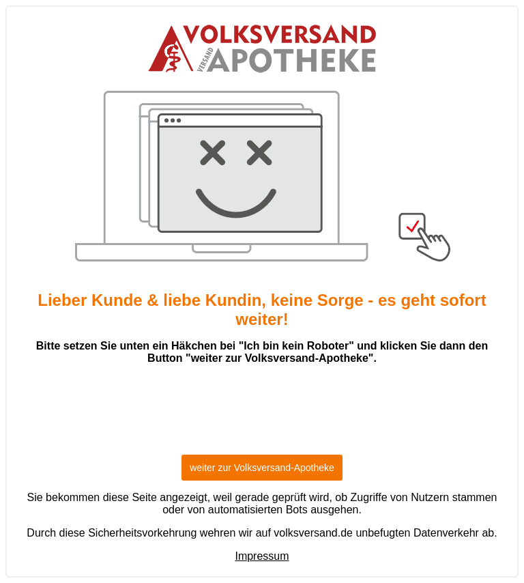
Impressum (262, 556)
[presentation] (262, 415)
